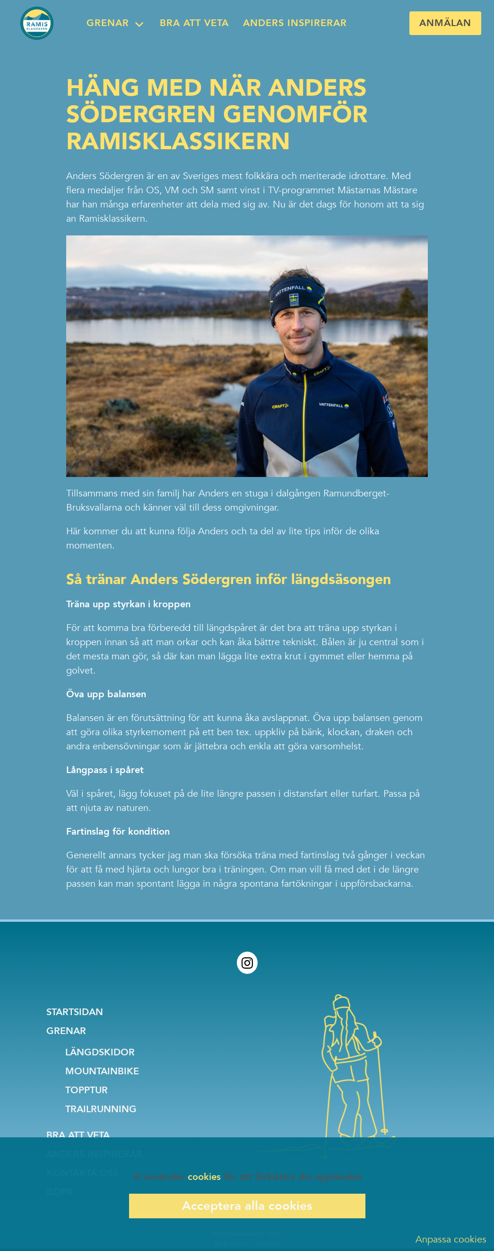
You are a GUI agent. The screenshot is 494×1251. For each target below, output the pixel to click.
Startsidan (74, 1012)
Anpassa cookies (451, 1239)
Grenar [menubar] (108, 23)
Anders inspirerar (295, 23)
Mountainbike (102, 1071)
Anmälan (445, 23)
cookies (204, 1176)
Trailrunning (101, 1109)
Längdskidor (100, 1052)
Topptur (86, 1090)
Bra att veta (194, 23)
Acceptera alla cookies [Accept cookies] (247, 1206)
